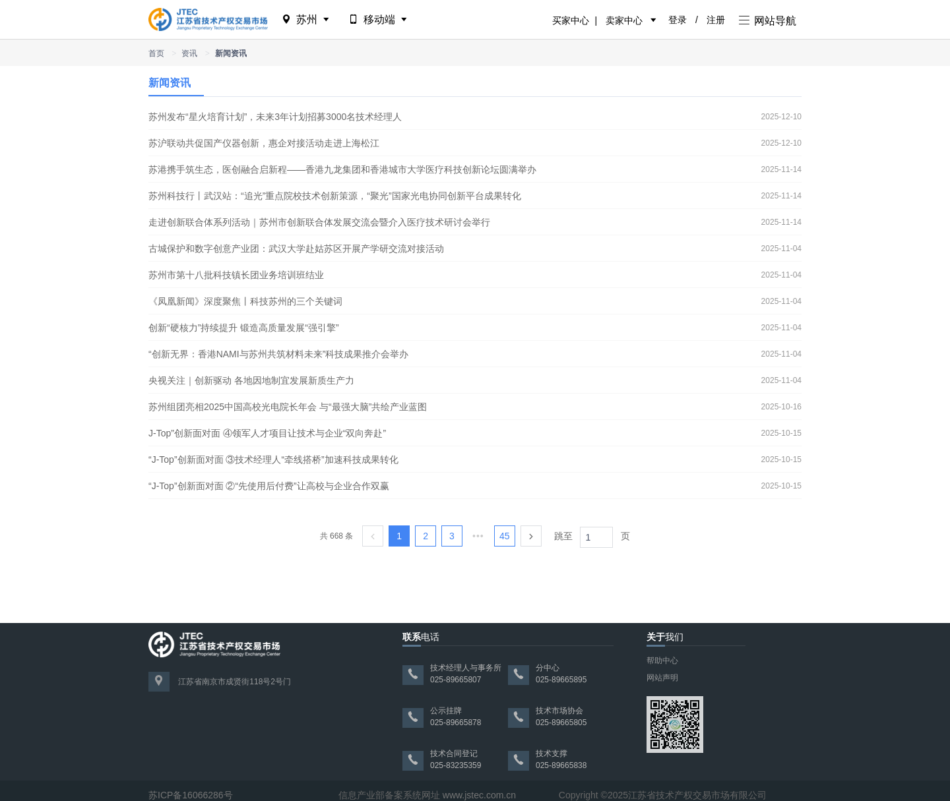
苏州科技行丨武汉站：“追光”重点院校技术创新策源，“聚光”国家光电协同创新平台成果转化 (334, 196)
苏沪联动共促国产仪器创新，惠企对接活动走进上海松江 (263, 143)
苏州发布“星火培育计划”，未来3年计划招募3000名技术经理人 (275, 116)
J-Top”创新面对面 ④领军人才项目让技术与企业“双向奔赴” (267, 433)
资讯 (189, 53)
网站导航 (767, 20)
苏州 (306, 19)
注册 (716, 20)
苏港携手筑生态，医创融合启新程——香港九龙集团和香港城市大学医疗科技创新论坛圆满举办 (342, 169)
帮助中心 (662, 660)
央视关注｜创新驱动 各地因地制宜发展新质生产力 (251, 380)
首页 (156, 53)
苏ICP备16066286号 (190, 795)
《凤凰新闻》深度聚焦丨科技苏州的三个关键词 (245, 301)
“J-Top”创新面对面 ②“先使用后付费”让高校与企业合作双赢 (268, 486)
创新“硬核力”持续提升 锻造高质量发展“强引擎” (243, 327)
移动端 (379, 19)
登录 (677, 20)
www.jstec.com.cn (479, 795)
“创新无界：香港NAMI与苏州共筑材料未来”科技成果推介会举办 (278, 354)
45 (504, 536)
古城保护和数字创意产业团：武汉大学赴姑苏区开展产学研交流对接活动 (296, 248)
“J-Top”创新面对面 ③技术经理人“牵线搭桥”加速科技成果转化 (273, 459)
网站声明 (662, 677)
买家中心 (570, 20)
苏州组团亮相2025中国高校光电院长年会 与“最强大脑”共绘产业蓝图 (287, 406)
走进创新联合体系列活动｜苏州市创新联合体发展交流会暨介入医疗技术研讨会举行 (319, 222)
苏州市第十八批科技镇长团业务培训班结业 (236, 275)
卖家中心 (624, 20)
